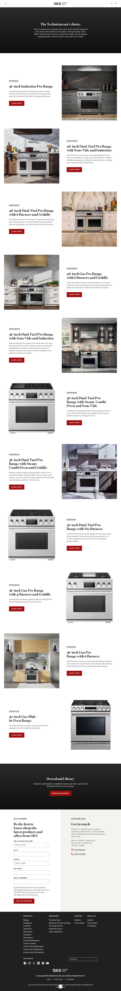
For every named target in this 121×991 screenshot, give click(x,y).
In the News (91, 926)
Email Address (20, 878)
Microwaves (27, 932)
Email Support (80, 850)
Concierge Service (56, 926)
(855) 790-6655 (80, 854)
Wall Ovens (27, 929)
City (16, 850)
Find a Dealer (79, 923)
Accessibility (70, 979)
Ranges (26, 920)
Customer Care (54, 920)
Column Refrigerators (31, 941)
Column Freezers (29, 944)
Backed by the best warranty (59, 923)
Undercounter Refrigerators (33, 952)
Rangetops (27, 923)
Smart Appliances (55, 932)
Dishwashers (28, 938)
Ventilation (27, 935)
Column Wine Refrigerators (33, 946)
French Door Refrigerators (33, 949)
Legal (48, 979)
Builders (78, 920)
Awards (90, 920)
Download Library (55, 929)
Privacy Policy (22, 890)
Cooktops (27, 926)
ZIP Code (17, 869)
